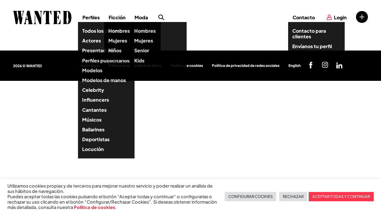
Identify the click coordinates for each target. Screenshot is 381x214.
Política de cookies (187, 65)
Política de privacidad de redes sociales (245, 65)
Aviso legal (90, 65)
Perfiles (91, 17)
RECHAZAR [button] (293, 196)
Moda (141, 17)
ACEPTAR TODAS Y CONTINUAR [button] (341, 196)
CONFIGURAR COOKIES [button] (250, 196)
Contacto (304, 17)
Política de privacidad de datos (135, 65)
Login (340, 17)
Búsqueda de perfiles (161, 17)
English (294, 65)
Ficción (117, 17)
